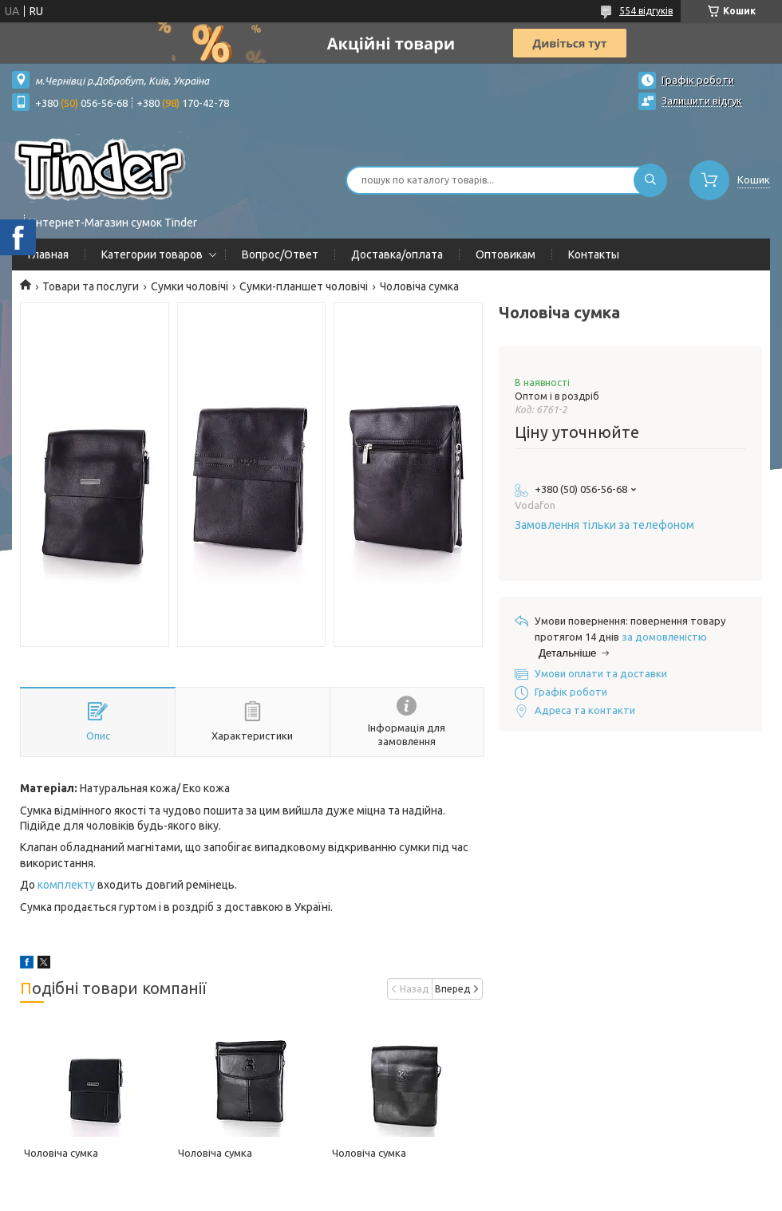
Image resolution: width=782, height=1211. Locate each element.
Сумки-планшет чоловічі (303, 286)
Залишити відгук (702, 100)
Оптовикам (505, 254)
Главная (48, 254)
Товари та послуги (90, 286)
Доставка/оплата (397, 254)
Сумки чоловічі (189, 286)
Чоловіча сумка (61, 1152)
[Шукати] (650, 180)
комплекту (66, 884)
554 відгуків (646, 11)
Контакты (593, 254)
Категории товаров (152, 254)
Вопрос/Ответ (280, 254)
